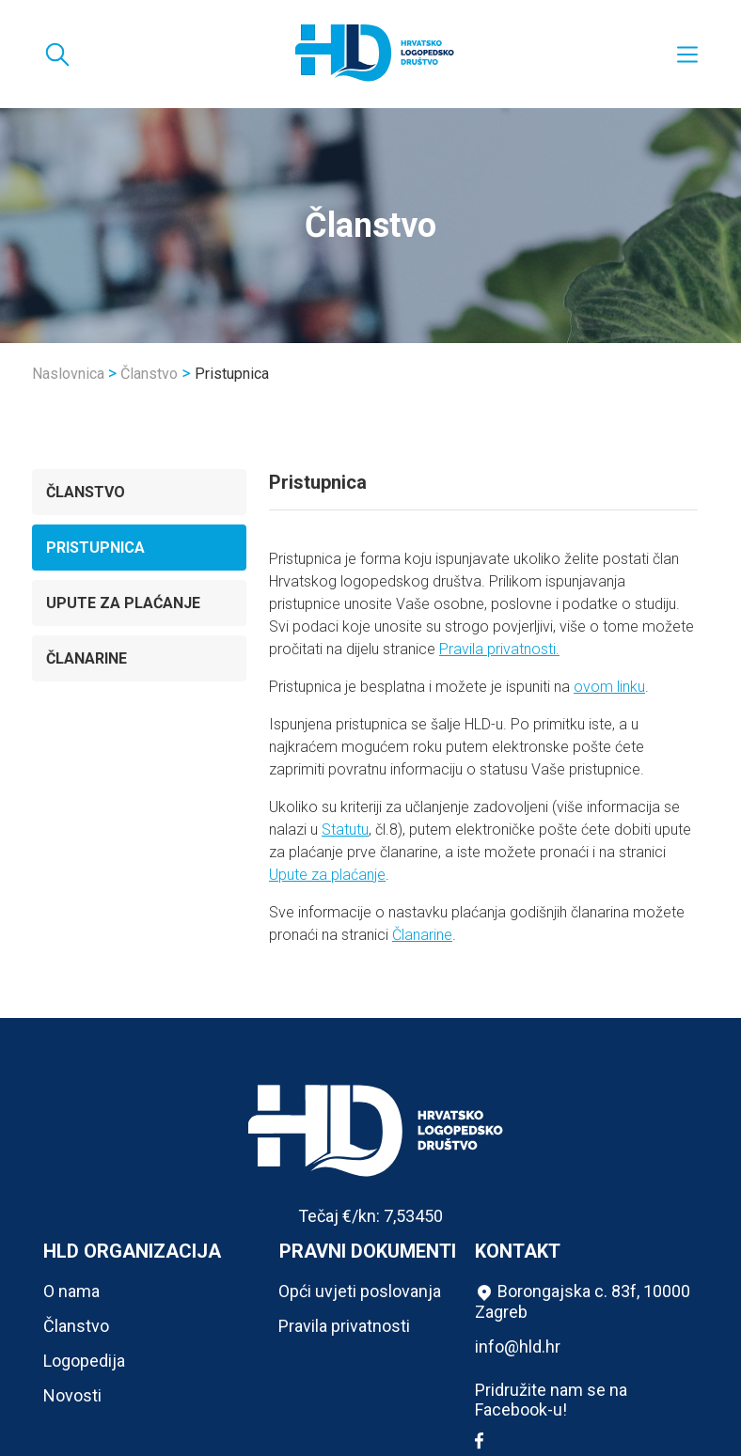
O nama (71, 1291)
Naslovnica (68, 374)
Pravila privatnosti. (499, 649)
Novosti (72, 1395)
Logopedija (84, 1360)
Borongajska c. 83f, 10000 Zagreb (582, 1301)
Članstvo (149, 374)
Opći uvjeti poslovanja (359, 1291)
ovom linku (609, 687)
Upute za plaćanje (123, 603)
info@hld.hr (517, 1346)
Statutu (345, 829)
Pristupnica (95, 547)
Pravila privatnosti (344, 1326)
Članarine (86, 658)
